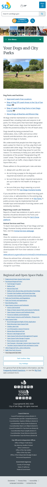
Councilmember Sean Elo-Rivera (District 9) (23, 435)
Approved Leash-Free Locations (19, 99)
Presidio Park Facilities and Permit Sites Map (21, 293)
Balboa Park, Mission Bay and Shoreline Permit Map (23, 291)
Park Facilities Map (23, 358)
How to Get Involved (13, 307)
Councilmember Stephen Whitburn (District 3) (23, 421)
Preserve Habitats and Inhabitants (18, 315)
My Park (38, 370)
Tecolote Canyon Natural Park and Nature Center (22, 345)
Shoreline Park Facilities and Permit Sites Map (21, 296)
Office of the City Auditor (23, 450)
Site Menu (21, 39)
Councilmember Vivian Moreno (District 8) (23, 433)
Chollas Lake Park (13, 326)
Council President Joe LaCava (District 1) (23, 416)
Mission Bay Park (12, 288)
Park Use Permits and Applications (16, 300)
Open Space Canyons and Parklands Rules (21, 312)
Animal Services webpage (24, 231)
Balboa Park (11, 286)
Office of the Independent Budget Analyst (23, 455)
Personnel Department (23, 457)
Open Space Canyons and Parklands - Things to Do (23, 317)
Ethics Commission (23, 448)
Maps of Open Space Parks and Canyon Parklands (23, 310)
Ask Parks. (38, 198)
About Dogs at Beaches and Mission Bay (22, 114)
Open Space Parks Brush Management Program (22, 336)
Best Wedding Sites (11, 303)
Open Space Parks (11, 319)
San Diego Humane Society (30, 190)
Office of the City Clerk (24, 452)
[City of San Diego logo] (6, 5)
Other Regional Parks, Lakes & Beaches (17, 348)
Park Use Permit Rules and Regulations (17, 298)
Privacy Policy (22, 480)
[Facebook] (15, 387)
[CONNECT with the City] (20, 20)
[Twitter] (18, 387)
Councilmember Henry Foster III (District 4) (23, 423)
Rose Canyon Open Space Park (17, 341)
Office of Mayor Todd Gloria (23, 443)
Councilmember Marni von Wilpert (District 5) (23, 426)
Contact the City (31, 483)
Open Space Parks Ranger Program (18, 338)
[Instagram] (25, 387)
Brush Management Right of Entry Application (21, 322)
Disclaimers (11, 480)
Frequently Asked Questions (14, 370)
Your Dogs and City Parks (13, 352)
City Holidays (23, 364)
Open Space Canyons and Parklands (17, 305)
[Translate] (32, 20)
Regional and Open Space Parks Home (17, 279)
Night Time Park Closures (13, 350)
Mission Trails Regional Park (16, 333)
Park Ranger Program (14, 284)
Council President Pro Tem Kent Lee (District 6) (23, 428)
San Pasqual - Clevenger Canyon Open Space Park (23, 343)
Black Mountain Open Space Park (17, 324)
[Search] (20, 14)
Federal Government (23, 469)
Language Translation (17, 483)
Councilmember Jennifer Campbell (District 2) (23, 419)
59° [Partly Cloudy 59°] (23, 5)
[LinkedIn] (31, 387)
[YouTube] (22, 387)
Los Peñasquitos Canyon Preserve (18, 329)
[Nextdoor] (28, 387)
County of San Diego (23, 464)
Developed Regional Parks (13, 281)
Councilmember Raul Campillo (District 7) (23, 431)
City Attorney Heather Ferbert (23, 445)
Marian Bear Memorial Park (16, 331)
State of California (23, 467)
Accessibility (33, 480)
